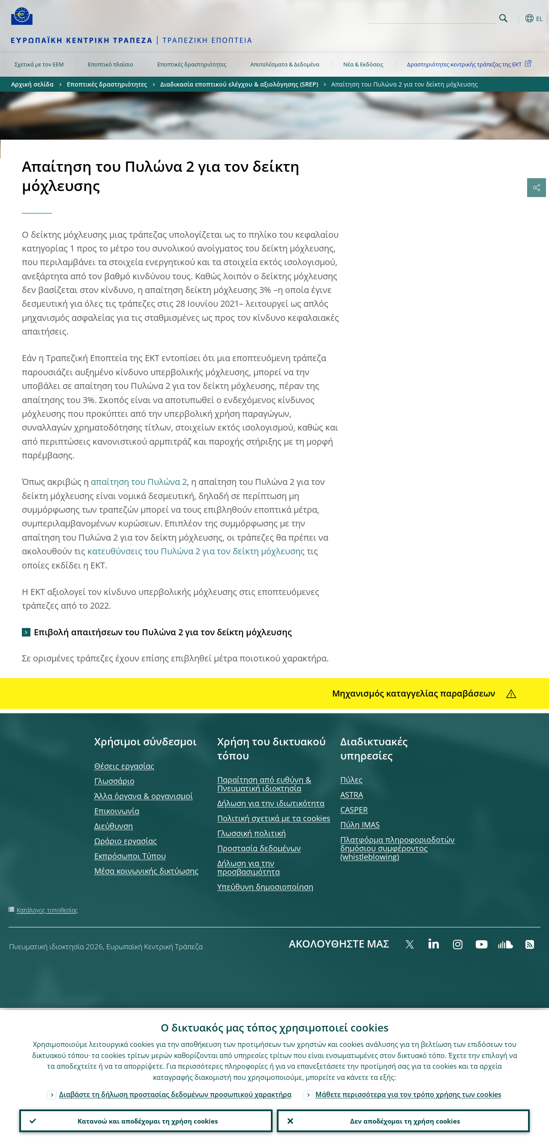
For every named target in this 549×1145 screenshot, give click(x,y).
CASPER (354, 809)
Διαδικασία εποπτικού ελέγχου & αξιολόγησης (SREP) (239, 84)
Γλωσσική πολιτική (251, 833)
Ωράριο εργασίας (125, 841)
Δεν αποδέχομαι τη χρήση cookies (403, 1119)
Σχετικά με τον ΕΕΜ (39, 64)
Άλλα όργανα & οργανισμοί (143, 796)
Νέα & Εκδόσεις (363, 64)
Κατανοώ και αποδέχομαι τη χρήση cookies (146, 1119)
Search (503, 18)
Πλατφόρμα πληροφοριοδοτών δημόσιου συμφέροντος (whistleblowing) (397, 848)
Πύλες (351, 779)
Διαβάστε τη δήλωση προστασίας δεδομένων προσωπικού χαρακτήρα (175, 1092)
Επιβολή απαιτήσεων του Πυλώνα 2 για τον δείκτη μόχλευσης (163, 632)
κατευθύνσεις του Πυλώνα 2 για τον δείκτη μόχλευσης (196, 551)
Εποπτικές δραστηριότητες (191, 64)
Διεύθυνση (113, 826)
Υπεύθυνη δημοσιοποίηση (265, 887)
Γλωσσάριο (114, 781)
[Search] (453, 17)
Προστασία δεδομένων (259, 848)
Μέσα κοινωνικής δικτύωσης (146, 871)
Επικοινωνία (116, 811)
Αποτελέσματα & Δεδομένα (284, 64)
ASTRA (351, 794)
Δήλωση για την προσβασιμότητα (248, 867)
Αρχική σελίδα (32, 84)
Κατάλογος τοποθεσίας (47, 910)
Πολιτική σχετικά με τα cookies (273, 818)
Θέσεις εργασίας (124, 766)
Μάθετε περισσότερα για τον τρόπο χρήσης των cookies (408, 1092)
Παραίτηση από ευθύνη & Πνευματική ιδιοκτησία (264, 783)
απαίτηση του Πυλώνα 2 (139, 481)
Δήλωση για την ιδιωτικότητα (270, 803)
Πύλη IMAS (360, 824)
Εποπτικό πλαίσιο (110, 64)
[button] (517, 18)
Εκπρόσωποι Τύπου (130, 856)
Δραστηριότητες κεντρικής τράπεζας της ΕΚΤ (470, 64)
